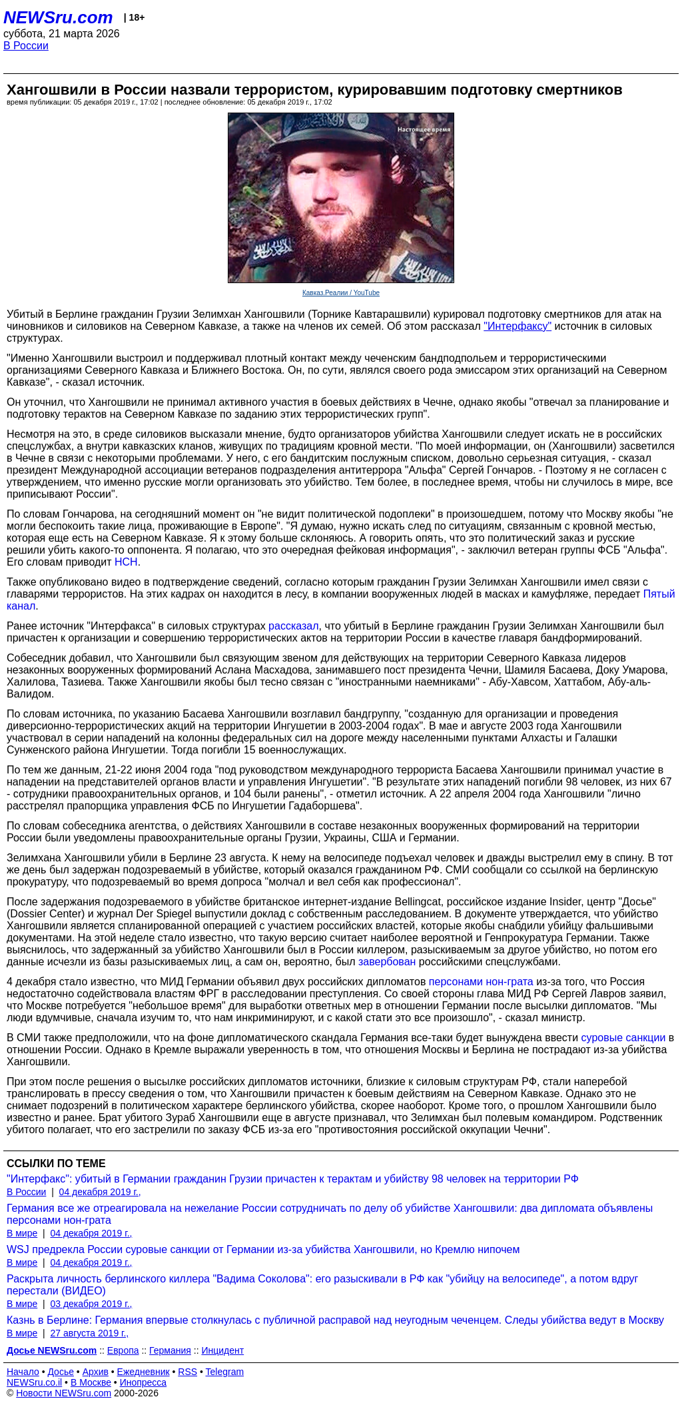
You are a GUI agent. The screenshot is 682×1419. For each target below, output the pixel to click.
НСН (126, 562)
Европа (123, 1350)
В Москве (91, 1382)
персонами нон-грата (481, 981)
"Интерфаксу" (517, 326)
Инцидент (222, 1350)
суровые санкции (623, 1037)
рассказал (293, 626)
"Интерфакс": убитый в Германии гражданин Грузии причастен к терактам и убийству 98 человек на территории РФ (293, 1178)
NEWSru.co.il (34, 1382)
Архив (96, 1371)
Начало (23, 1371)
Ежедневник (143, 1371)
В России (26, 45)
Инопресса (143, 1382)
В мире (22, 1233)
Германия (170, 1350)
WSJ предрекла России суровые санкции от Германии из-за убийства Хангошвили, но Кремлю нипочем (263, 1249)
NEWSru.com (58, 17)
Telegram (225, 1371)
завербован (387, 961)
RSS (187, 1371)
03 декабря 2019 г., (91, 1303)
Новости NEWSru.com (63, 1393)
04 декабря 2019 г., (100, 1191)
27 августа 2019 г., (89, 1333)
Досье (60, 1371)
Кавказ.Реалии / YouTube (341, 292)
